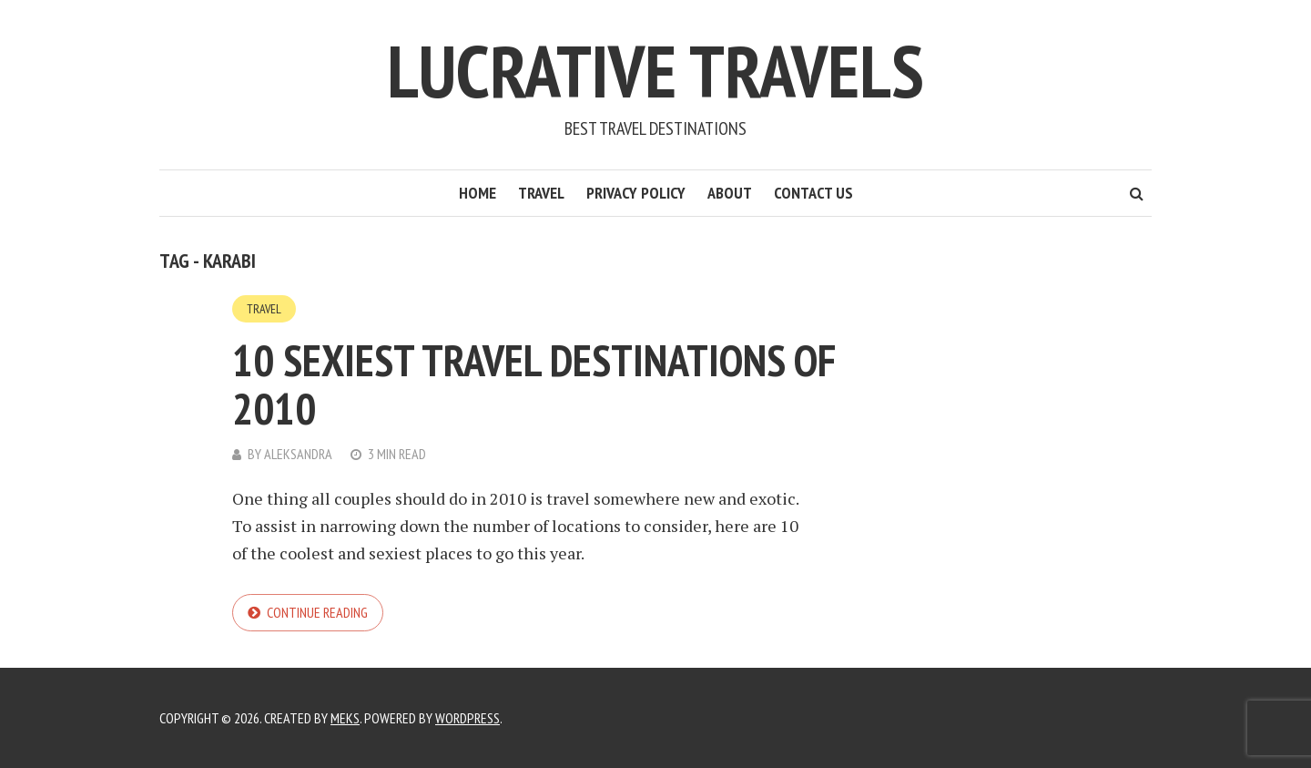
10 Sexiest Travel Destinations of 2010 (534, 384)
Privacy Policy (636, 192)
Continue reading (317, 612)
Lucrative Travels (655, 71)
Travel (541, 192)
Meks (345, 718)
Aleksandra (298, 454)
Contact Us (813, 192)
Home (477, 192)
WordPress (467, 718)
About (729, 192)
